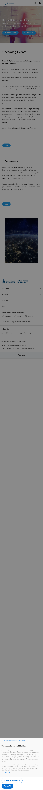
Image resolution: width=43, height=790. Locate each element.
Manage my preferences (12, 780)
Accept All (7, 786)
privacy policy (6, 772)
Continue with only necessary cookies (14, 740)
